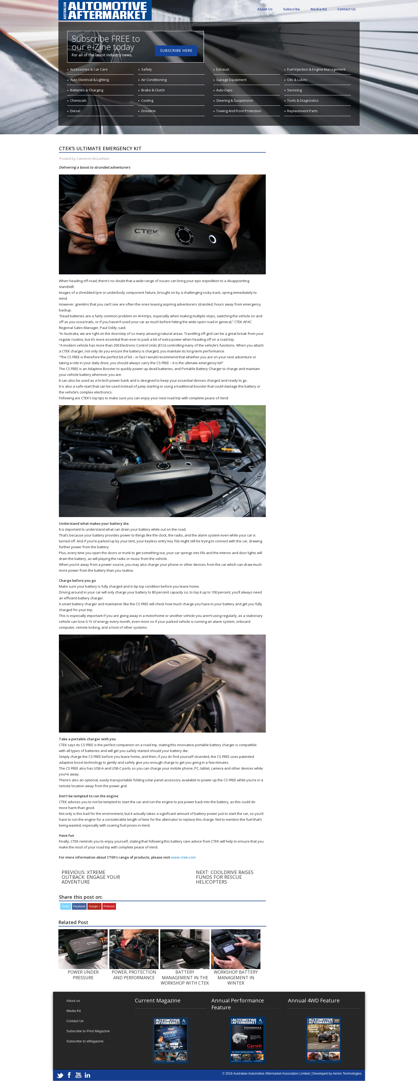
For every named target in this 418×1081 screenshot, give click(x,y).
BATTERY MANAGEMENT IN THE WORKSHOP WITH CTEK (185, 977)
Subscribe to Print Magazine (88, 1031)
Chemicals (78, 100)
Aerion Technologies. (347, 1073)
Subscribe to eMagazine (84, 1041)
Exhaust (222, 69)
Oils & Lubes (297, 79)
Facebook (79, 906)
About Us (264, 9)
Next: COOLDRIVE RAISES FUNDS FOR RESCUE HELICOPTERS (225, 877)
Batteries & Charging (86, 90)
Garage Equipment (231, 79)
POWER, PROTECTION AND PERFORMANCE (134, 974)
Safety (146, 69)
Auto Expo (224, 90)
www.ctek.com (183, 857)
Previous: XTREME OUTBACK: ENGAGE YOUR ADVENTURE (91, 877)
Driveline (148, 110)
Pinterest (109, 906)
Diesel (75, 110)
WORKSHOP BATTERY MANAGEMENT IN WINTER (236, 977)
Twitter (66, 906)
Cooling (147, 100)
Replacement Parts (302, 110)
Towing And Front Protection (238, 110)
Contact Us (346, 9)
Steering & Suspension (234, 100)
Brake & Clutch (153, 90)
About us (73, 1001)
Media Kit (319, 9)
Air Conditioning (154, 79)
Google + (94, 906)
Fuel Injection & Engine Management (316, 69)
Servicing (294, 90)
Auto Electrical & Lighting (89, 79)
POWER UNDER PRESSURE (83, 974)
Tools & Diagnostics (303, 100)
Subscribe (291, 9)
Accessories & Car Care (89, 69)
